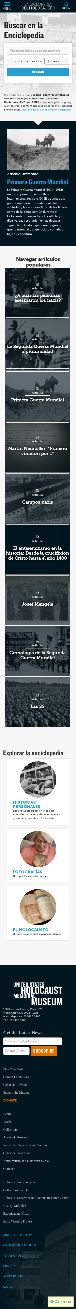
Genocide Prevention (17, 1153)
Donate (10, 1100)
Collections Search (15, 1190)
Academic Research (16, 1137)
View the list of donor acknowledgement (46, 109)
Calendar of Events (15, 1084)
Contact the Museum (19, 1245)
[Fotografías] (38, 848)
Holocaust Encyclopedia (19, 1182)
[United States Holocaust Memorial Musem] (38, 993)
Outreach (9, 1168)
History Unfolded (14, 1205)
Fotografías (28, 871)
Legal (7, 1286)
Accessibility (13, 1276)
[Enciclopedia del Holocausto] (38, 6)
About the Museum (17, 1235)
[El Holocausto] (38, 906)
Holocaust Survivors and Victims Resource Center (36, 1198)
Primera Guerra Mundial (37, 181)
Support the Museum (16, 1092)
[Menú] (7, 6)
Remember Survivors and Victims (25, 1145)
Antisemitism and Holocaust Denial (26, 1161)
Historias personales (26, 804)
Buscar (38, 72)
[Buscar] (66, 6)
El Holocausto (31, 929)
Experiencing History (17, 1213)
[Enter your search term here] (38, 51)
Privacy (9, 1266)
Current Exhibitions (16, 1077)
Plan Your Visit (13, 1069)
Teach (7, 1121)
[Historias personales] (38, 779)
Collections (10, 1129)
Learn (7, 1114)
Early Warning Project (17, 1221)
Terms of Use (13, 1255)
